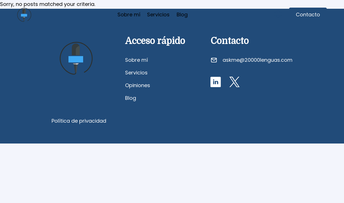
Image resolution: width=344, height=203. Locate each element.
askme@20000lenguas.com (257, 59)
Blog (182, 14)
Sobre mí (128, 14)
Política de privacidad (79, 120)
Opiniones (137, 85)
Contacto (308, 14)
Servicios (158, 14)
